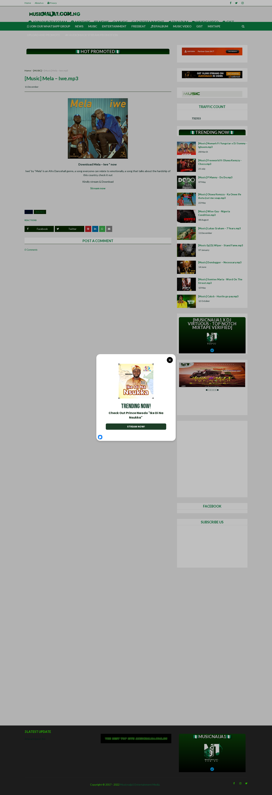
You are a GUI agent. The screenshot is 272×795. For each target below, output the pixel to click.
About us (39, 3)
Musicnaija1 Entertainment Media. (140, 784)
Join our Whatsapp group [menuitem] (48, 26)
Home (28, 3)
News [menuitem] (79, 26)
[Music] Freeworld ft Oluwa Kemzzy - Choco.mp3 (220, 162)
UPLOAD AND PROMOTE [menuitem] (43, 35)
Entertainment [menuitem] (114, 26)
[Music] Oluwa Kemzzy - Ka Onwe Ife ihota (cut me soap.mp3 (219, 196)
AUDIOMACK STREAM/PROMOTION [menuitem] (91, 35)
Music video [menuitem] (182, 26)
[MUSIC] (37, 70)
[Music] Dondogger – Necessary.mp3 (220, 262)
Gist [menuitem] (199, 26)
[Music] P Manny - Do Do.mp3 (215, 177)
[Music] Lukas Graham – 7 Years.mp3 (219, 228)
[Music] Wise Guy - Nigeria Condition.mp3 (214, 213)
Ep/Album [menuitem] (159, 26)
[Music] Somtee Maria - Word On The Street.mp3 (220, 281)
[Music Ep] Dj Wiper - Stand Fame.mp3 (220, 245)
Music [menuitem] (92, 26)
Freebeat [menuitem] (138, 26)
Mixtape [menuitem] (214, 26)
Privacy (52, 3)
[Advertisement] (98, 62)
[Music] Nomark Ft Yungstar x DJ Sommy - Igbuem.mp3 (222, 145)
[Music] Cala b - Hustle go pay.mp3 (218, 296)
